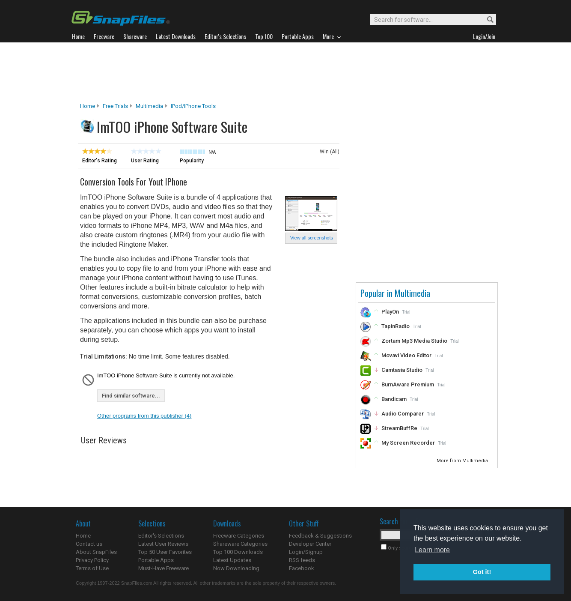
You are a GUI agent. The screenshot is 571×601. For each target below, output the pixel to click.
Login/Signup (306, 552)
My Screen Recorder (408, 443)
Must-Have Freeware (163, 568)
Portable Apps (156, 560)
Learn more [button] (432, 549)
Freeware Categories (238, 535)
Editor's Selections (161, 535)
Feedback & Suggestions (320, 535)
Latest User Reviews (163, 544)
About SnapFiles (96, 552)
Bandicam (394, 399)
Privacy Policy (92, 560)
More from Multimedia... (465, 460)
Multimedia (149, 106)
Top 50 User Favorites (165, 552)
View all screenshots (311, 237)
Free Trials (115, 106)
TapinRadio (395, 326)
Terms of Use (92, 568)
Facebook (301, 568)
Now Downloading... (238, 568)
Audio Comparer (402, 413)
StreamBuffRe (399, 428)
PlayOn (390, 311)
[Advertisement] (285, 72)
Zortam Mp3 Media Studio (414, 341)
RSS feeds (302, 560)
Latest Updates (232, 560)
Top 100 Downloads (238, 552)
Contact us (89, 544)
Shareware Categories (240, 544)
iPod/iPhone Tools (193, 106)
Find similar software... (131, 395)
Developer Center (310, 544)
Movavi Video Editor (406, 355)
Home (87, 106)
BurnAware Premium (407, 384)
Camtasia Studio (401, 370)
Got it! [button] (482, 571)
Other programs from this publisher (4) (144, 416)
